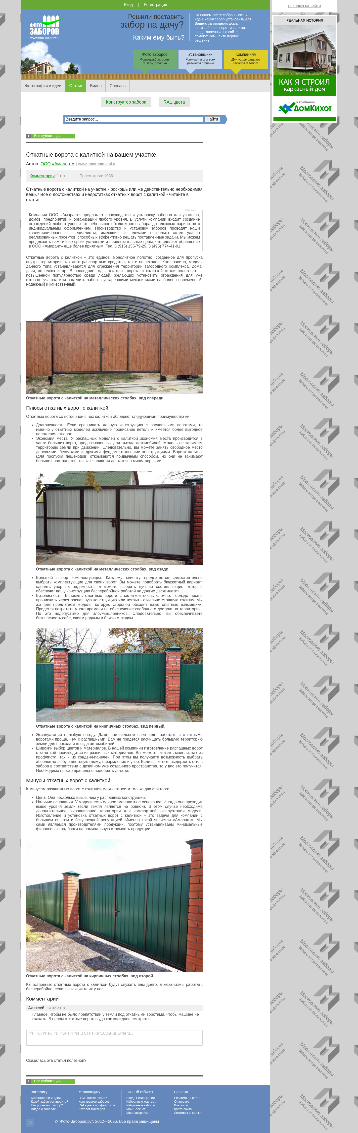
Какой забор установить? (49, 1101)
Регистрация (155, 4)
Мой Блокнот (135, 1109)
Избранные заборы (140, 1105)
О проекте (181, 1101)
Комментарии (42, 176)
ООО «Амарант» (57, 163)
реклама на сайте (304, 5)
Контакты (181, 1105)
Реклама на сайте (187, 1098)
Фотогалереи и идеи (46, 1098)
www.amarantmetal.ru (97, 164)
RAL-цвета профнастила (97, 1105)
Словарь (118, 86)
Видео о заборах (43, 1109)
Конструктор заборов (94, 1101)
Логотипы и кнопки (187, 1113)
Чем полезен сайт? (93, 1098)
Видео (96, 86)
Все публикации (47, 136)
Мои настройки (137, 1113)
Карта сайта (183, 1109)
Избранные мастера (141, 1101)
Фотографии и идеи (43, 86)
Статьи (75, 86)
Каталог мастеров (92, 1109)
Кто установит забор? (47, 1105)
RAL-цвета (174, 102)
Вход (128, 4)
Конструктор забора (126, 102)
